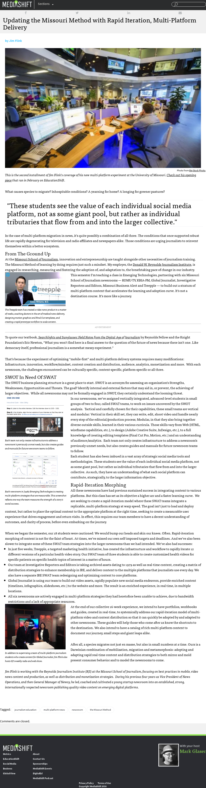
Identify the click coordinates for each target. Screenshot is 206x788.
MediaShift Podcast (43, 778)
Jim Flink (15, 41)
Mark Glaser (193, 751)
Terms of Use (104, 783)
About (36, 754)
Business (7, 768)
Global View (9, 773)
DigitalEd (38, 773)
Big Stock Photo (197, 170)
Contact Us (39, 759)
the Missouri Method (100, 709)
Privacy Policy (86, 783)
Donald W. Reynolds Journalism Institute (162, 264)
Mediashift (17, 3)
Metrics (7, 754)
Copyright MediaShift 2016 (93, 786)
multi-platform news (54, 709)
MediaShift (17, 747)
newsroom (77, 709)
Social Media (9, 763)
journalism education (26, 709)
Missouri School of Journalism (36, 259)
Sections (44, 4)
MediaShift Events (42, 768)
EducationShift (11, 759)
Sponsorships (40, 763)
